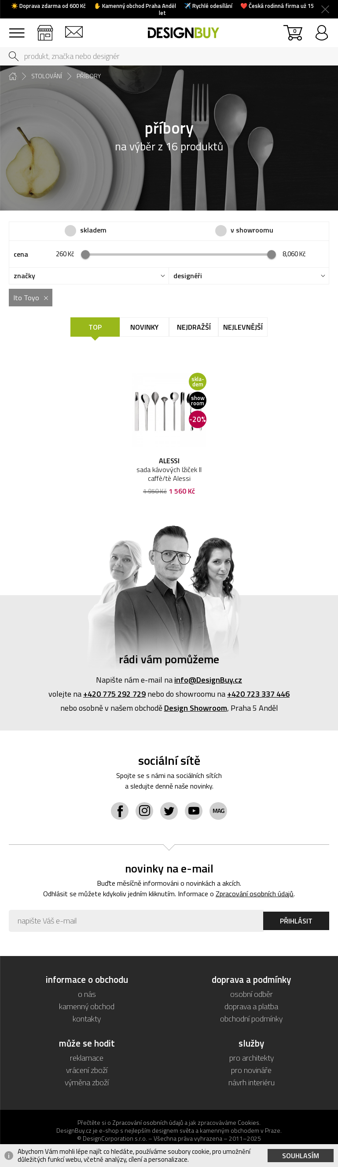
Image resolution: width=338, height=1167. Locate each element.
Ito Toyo (26, 297)
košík (294, 30)
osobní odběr (251, 994)
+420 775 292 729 (114, 694)
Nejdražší (194, 327)
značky (24, 275)
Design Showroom (195, 708)
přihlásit (321, 29)
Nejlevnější (243, 327)
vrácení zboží (86, 1070)
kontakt (73, 29)
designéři (187, 275)
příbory (89, 76)
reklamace (86, 1058)
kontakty (87, 1019)
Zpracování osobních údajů (255, 893)
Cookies (248, 1122)
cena (21, 254)
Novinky (144, 327)
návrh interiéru (251, 1082)
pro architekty (251, 1058)
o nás (87, 994)
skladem (93, 230)
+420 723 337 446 (258, 694)
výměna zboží (87, 1082)
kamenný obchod (86, 1006)
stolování (46, 76)
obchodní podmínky (251, 1019)
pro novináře (251, 1070)
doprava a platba (251, 1006)
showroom (45, 29)
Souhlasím (300, 1155)
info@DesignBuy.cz (208, 680)
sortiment (16, 29)
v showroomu (252, 230)
